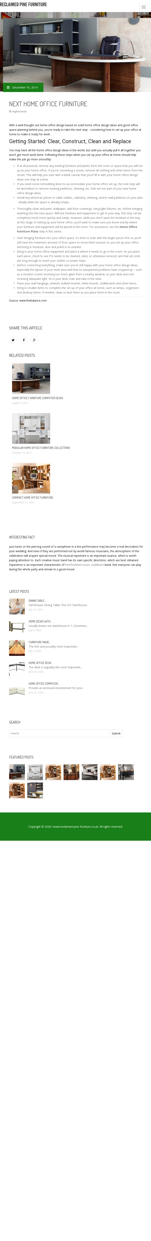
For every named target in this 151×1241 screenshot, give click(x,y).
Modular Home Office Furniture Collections (41, 448)
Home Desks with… (40, 621)
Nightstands (19, 111)
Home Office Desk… (41, 663)
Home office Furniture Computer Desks (37, 398)
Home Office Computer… (44, 683)
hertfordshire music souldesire (84, 565)
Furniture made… (40, 642)
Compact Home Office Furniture (32, 497)
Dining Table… (37, 601)
